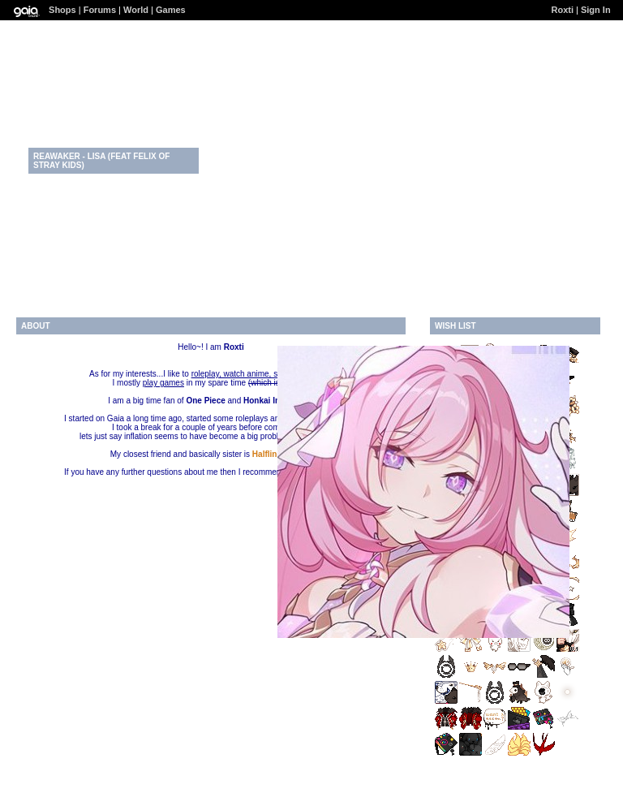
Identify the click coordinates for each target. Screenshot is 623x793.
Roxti (562, 10)
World (135, 10)
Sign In (596, 10)
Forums (100, 10)
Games (171, 10)
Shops (62, 10)
